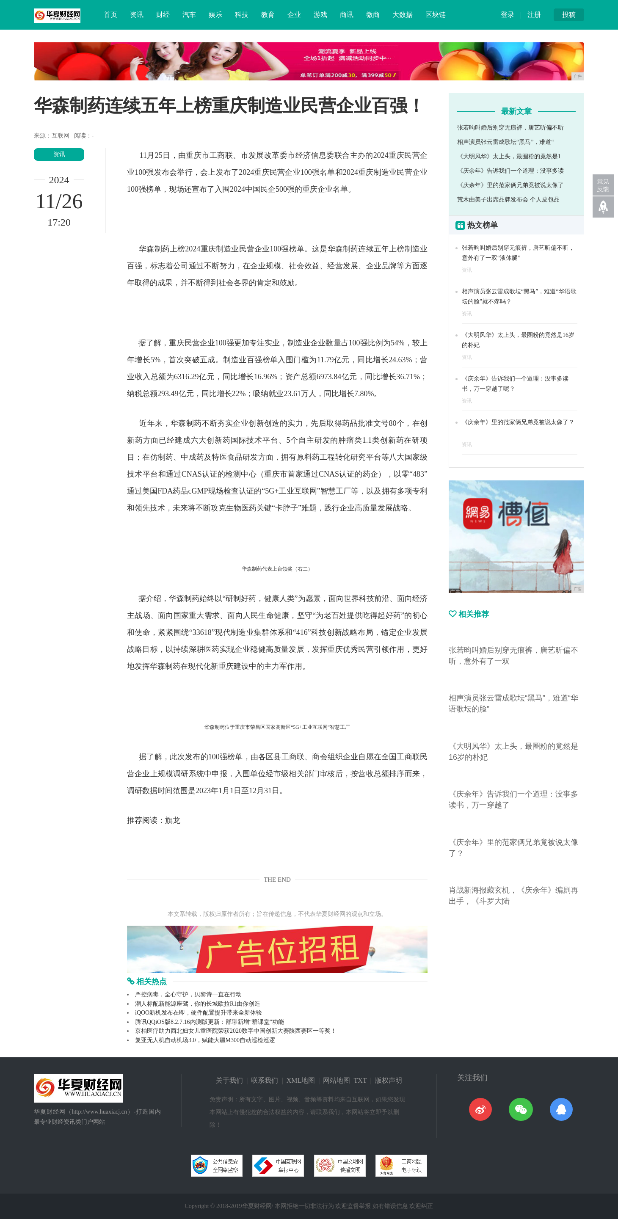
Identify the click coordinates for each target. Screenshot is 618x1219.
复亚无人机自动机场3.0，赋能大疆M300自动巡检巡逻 (205, 1040)
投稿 (569, 14)
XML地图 (301, 1080)
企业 (294, 14)
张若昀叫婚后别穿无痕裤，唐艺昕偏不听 (510, 127)
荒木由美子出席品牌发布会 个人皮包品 (508, 199)
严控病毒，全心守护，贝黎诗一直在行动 (188, 994)
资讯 (136, 14)
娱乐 (215, 14)
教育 (268, 14)
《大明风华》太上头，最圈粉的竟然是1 (509, 156)
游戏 (320, 14)
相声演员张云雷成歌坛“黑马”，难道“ (505, 142)
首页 (110, 14)
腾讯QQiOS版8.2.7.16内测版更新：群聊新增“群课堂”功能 (209, 1022)
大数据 (402, 14)
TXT (360, 1080)
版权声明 (388, 1080)
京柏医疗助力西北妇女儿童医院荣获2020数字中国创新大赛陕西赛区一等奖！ (236, 1031)
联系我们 (264, 1080)
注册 (534, 14)
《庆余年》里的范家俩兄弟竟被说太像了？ (518, 422)
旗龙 (172, 820)
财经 (163, 14)
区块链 (435, 14)
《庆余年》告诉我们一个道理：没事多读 (510, 171)
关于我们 (229, 1080)
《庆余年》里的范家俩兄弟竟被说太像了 (510, 185)
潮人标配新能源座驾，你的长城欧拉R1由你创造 (197, 1004)
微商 (373, 14)
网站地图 (336, 1080)
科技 (241, 14)
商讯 (346, 14)
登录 (507, 14)
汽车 (189, 14)
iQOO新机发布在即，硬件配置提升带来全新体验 (198, 1012)
